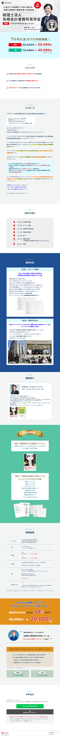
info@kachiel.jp (52, 734)
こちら (27, 578)
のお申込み (30, 706)
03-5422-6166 (52, 733)
